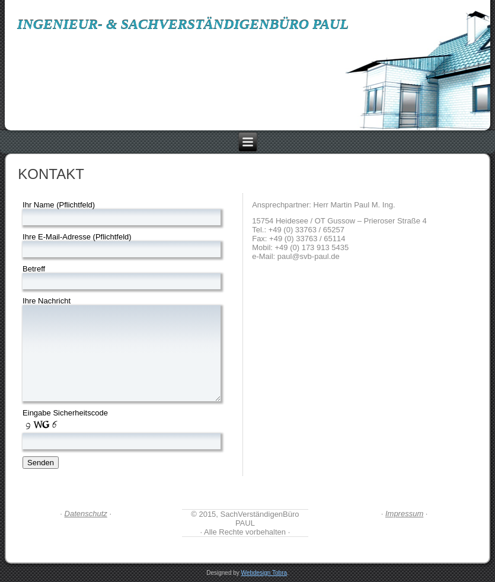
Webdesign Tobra (264, 573)
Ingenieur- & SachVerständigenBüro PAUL (183, 24)
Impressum (404, 513)
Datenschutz (86, 513)
